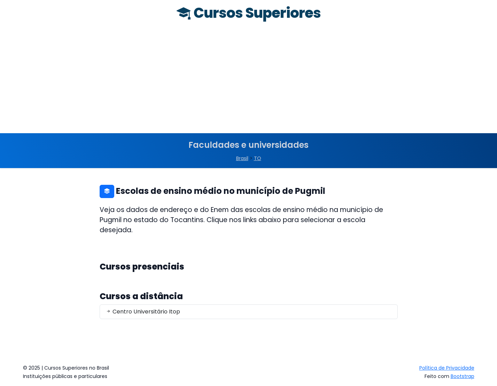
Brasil (242, 158)
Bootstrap (462, 376)
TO (257, 158)
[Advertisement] (249, 81)
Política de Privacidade (446, 367)
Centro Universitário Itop (143, 312)
